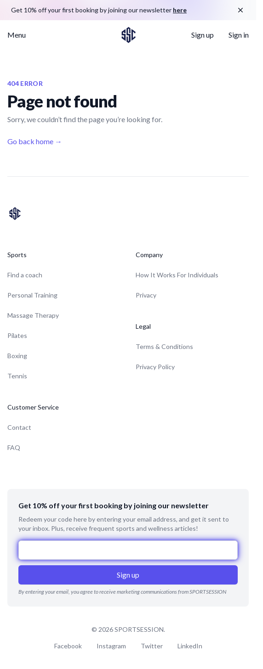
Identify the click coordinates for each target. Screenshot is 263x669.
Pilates (17, 335)
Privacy (146, 295)
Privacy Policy (155, 367)
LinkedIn (189, 646)
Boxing (17, 356)
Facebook (68, 646)
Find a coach (24, 275)
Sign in (239, 34)
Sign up (202, 34)
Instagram (111, 646)
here (180, 10)
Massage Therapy (33, 315)
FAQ (13, 447)
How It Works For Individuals (177, 275)
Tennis (17, 376)
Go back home (34, 141)
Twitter (152, 646)
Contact (19, 427)
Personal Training (32, 295)
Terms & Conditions (164, 346)
